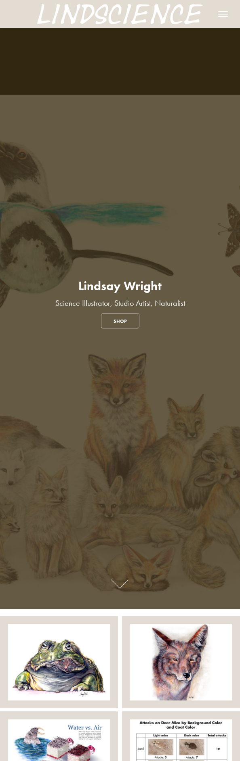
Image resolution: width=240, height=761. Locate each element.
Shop (120, 321)
